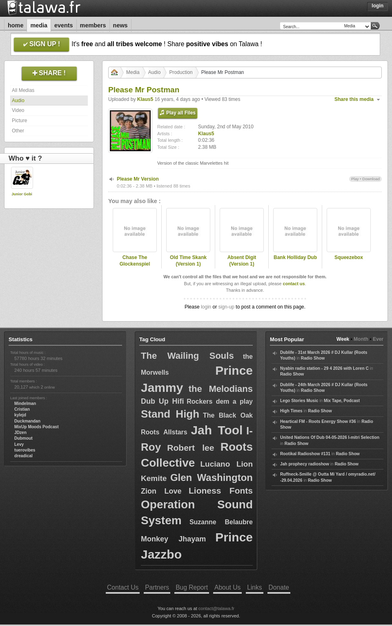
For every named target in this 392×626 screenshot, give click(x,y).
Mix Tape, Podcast (342, 400)
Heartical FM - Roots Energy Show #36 (318, 421)
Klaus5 (145, 99)
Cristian (22, 409)
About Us (227, 587)
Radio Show (313, 358)
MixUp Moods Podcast (36, 427)
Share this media (354, 99)
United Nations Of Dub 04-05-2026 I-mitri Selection (329, 437)
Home (15, 25)
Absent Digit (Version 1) (241, 261)
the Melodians (221, 389)
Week (342, 339)
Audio (18, 100)
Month (361, 339)
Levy (19, 444)
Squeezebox (348, 257)
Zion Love (161, 491)
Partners (157, 587)
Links (254, 587)
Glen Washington (211, 477)
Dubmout (23, 438)
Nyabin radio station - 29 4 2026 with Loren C (324, 368)
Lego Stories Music (299, 400)
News (120, 25)
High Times (291, 411)
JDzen (20, 432)
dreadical (23, 456)
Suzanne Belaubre (221, 522)
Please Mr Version (138, 179)
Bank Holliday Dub (295, 257)
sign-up (226, 307)
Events (63, 25)
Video (18, 110)
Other (18, 131)
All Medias (23, 90)
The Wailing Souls (187, 356)
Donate (279, 587)
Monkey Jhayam (173, 539)
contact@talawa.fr (216, 608)
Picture (19, 120)
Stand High (170, 414)
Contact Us (122, 587)
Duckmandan (27, 421)
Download (371, 179)
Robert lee (190, 447)
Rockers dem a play (220, 401)
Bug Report (192, 587)
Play (355, 179)
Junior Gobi (21, 194)
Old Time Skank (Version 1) (188, 261)
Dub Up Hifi (162, 401)
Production (180, 72)
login (206, 307)
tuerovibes (25, 450)
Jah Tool (217, 430)
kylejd (20, 415)
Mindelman (25, 403)
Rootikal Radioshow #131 (305, 454)
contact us (294, 283)
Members (93, 25)
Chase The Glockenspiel (135, 261)
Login (377, 6)
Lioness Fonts (221, 490)
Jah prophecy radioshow (304, 464)
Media (38, 25)
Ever (378, 339)
